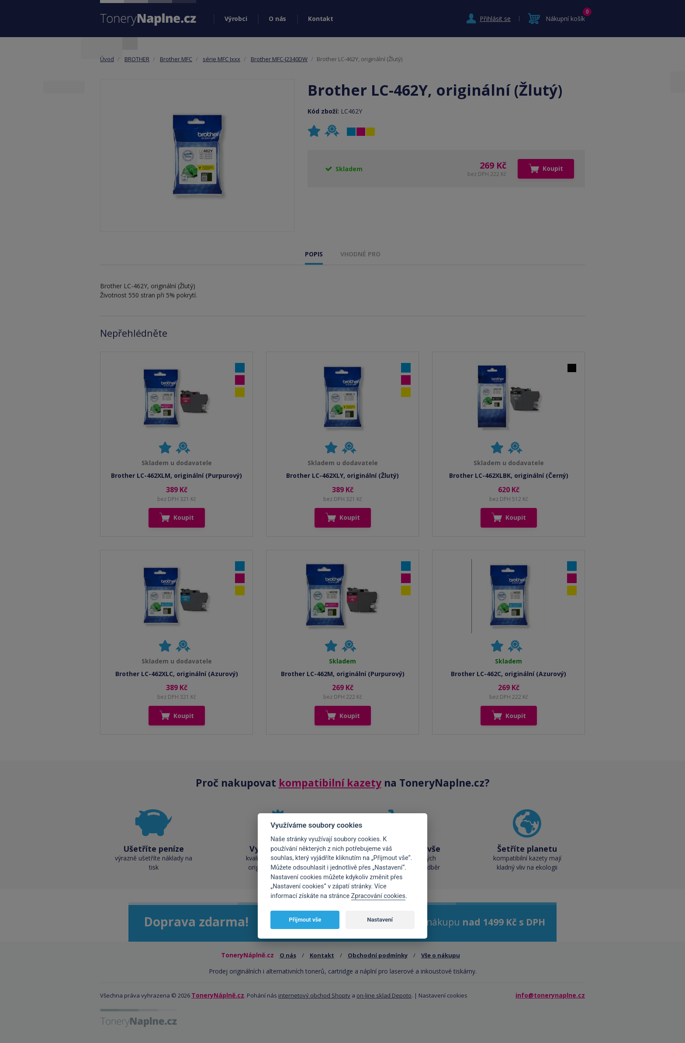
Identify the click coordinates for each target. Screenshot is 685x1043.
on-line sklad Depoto (384, 995)
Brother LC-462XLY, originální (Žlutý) (342, 475)
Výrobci (236, 18)
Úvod (107, 59)
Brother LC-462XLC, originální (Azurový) (176, 674)
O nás (277, 18)
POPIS (314, 254)
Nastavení (380, 919)
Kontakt (320, 18)
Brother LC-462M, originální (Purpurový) (343, 674)
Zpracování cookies (378, 896)
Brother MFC (176, 59)
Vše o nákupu (440, 955)
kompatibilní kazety (330, 783)
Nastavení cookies (443, 995)
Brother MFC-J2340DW (279, 59)
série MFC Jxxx (221, 59)
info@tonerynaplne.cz (550, 995)
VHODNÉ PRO (360, 254)
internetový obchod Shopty (314, 995)
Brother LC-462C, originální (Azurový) (508, 674)
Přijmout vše (305, 919)
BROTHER (137, 59)
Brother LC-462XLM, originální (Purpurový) (176, 475)
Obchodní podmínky (378, 955)
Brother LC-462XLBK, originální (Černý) (508, 475)
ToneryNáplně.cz (217, 995)
